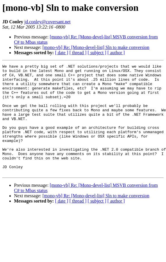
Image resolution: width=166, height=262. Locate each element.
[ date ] (61, 52)
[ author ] (116, 52)
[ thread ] (77, 52)
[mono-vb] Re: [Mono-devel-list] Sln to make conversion (96, 47)
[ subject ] (97, 52)
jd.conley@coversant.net (47, 21)
